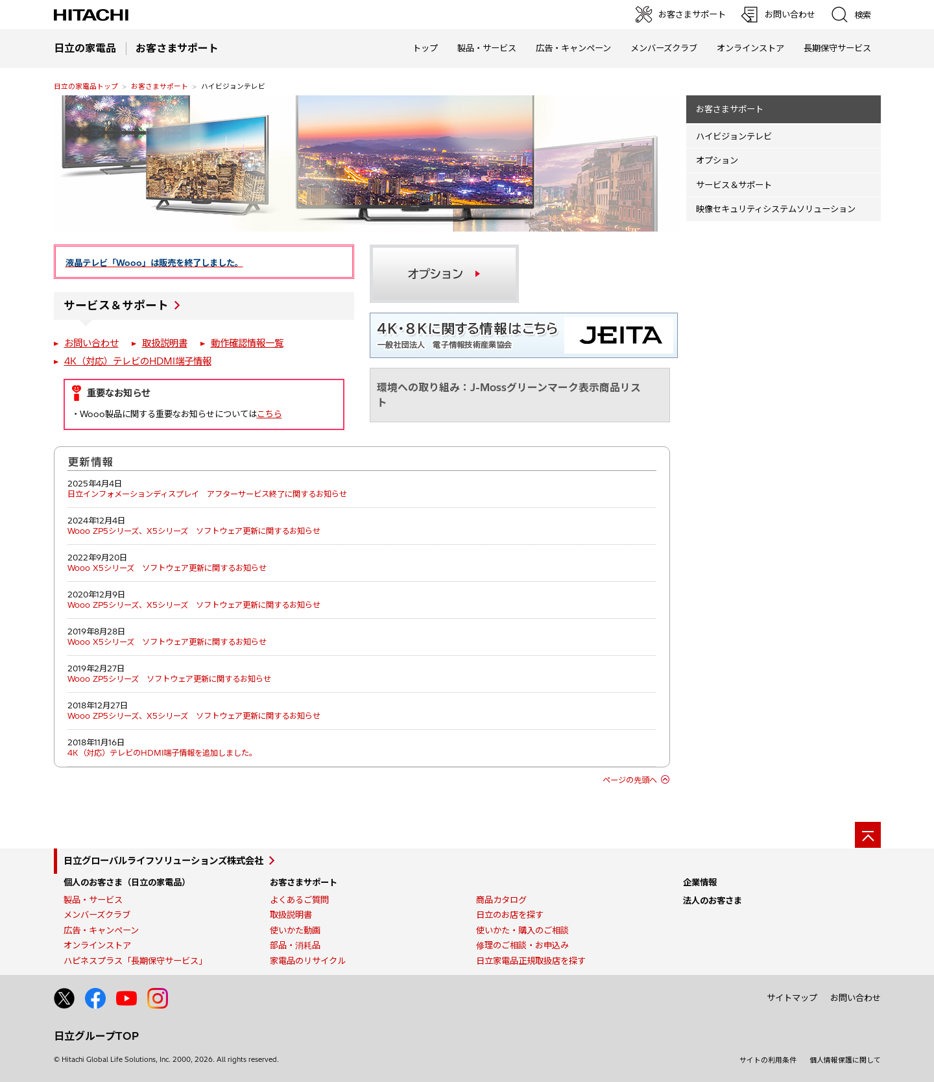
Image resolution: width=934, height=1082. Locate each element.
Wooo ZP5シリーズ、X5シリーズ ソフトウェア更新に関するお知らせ (193, 531)
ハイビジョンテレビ (734, 136)
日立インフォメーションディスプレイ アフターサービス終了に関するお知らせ (207, 494)
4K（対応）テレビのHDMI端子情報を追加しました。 (162, 753)
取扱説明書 (164, 343)
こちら (269, 414)
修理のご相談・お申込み (522, 945)
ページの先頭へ (630, 780)
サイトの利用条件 (767, 1059)
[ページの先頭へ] (868, 835)
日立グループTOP (96, 1035)
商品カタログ (501, 900)
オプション (717, 160)
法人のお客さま (712, 900)
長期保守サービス (837, 48)
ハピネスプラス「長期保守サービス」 (135, 961)
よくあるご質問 (299, 900)
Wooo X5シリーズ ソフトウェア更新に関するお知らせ (167, 568)
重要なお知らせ (118, 393)
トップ (425, 48)
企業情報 (700, 882)
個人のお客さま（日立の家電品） (127, 882)
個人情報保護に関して (845, 1059)
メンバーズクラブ (663, 48)
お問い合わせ (91, 343)
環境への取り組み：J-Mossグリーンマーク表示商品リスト (509, 395)
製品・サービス (93, 900)
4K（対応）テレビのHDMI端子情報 (137, 361)
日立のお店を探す (510, 914)
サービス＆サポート (116, 305)
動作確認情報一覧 (247, 343)
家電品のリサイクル (308, 961)
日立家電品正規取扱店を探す (531, 961)
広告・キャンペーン (101, 930)
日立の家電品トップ (86, 86)
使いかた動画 (295, 930)
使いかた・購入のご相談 (522, 930)
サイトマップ (792, 997)
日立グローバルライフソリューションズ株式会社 (163, 861)
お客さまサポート (159, 86)
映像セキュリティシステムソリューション (776, 209)
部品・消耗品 (295, 945)
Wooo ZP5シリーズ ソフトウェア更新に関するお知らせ (169, 679)
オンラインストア (750, 48)
